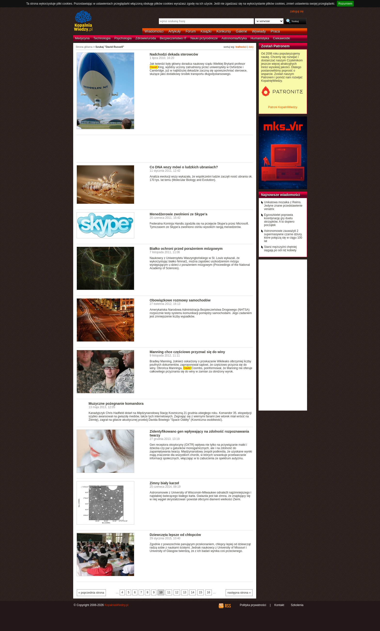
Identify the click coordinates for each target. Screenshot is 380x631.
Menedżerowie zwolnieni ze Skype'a (178, 214)
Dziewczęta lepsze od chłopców (175, 535)
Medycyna (82, 38)
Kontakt (279, 605)
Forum (191, 31)
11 (168, 592)
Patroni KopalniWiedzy (282, 107)
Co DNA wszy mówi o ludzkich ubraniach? (184, 167)
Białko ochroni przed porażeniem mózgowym (186, 249)
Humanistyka (260, 38)
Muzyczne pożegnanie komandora (116, 403)
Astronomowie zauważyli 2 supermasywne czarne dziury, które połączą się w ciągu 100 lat (283, 236)
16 (208, 592)
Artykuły (174, 31)
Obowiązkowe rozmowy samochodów (180, 300)
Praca (275, 31)
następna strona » (239, 592)
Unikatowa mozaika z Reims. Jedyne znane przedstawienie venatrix (283, 206)
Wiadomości (154, 31)
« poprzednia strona (91, 592)
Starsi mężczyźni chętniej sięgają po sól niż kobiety (280, 248)
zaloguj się (296, 11)
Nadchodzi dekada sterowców (174, 54)
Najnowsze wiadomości (280, 195)
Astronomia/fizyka (234, 38)
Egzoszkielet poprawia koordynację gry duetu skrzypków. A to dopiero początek (279, 220)
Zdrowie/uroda (145, 38)
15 (200, 592)
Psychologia (123, 38)
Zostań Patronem (275, 46)
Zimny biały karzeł (164, 483)
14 (192, 592)
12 (176, 592)
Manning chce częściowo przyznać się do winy (187, 352)
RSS (228, 605)
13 (184, 592)
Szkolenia (297, 605)
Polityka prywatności (253, 605)
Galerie (241, 31)
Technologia (102, 38)
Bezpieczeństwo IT (173, 38)
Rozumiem (345, 3)
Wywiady (259, 31)
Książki (206, 31)
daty (251, 46)
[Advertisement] (165, 148)
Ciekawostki (281, 38)
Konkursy (223, 31)
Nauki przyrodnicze (204, 38)
